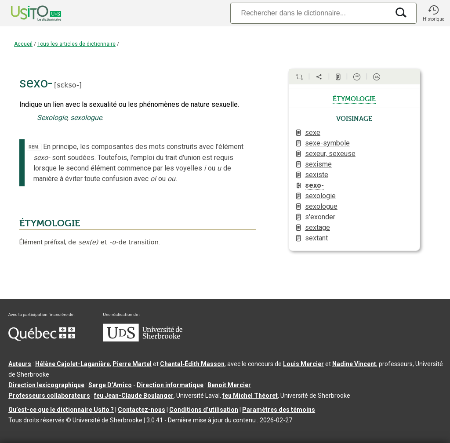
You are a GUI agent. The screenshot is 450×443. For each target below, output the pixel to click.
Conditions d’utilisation (203, 409)
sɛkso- (68, 85)
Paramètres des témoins (278, 409)
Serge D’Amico (110, 385)
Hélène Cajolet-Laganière (72, 363)
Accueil (23, 44)
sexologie (320, 196)
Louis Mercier (303, 363)
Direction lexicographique (46, 385)
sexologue (321, 206)
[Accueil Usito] (26, 13)
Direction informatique (170, 385)
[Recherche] (310, 13)
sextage (317, 227)
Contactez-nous (141, 409)
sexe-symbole (327, 143)
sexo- (314, 185)
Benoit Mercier (229, 385)
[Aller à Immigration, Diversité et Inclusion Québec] (41, 338)
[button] (433, 13)
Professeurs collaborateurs (49, 395)
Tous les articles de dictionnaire (76, 44)
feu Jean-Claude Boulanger (134, 395)
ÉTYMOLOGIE (49, 223)
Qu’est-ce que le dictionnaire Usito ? (61, 409)
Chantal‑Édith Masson (192, 363)
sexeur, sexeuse (330, 153)
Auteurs (19, 363)
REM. (34, 147)
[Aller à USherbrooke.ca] (142, 339)
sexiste (316, 175)
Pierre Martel (132, 363)
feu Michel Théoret (250, 395)
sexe (312, 132)
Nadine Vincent (354, 363)
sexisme (318, 164)
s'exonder (320, 217)
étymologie (354, 98)
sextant (316, 238)
